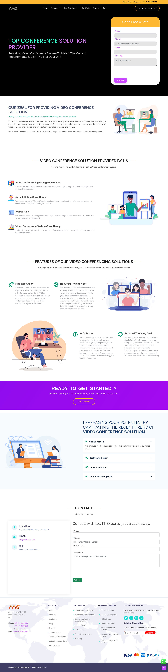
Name (117, 31)
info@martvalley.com (131, 2)
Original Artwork (119, 441)
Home (51, 610)
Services (54, 8)
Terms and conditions (57, 637)
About (45, 8)
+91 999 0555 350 (150, 2)
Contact (96, 8)
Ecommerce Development (85, 615)
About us (52, 615)
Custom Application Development (82, 620)
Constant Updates (119, 467)
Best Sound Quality (119, 457)
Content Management (83, 634)
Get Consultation (147, 8)
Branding (78, 639)
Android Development (109, 615)
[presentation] (131, 71)
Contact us (53, 619)
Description (78, 552)
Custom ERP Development (85, 610)
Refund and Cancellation (58, 641)
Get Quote (84, 401)
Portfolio (86, 8)
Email (117, 47)
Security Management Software (109, 641)
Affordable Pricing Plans (119, 476)
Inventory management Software (109, 635)
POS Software (106, 619)
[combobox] (116, 44)
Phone (118, 39)
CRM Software (80, 625)
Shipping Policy (54, 632)
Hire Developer (70, 8)
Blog (105, 8)
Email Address (79, 545)
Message (119, 55)
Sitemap (52, 628)
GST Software (80, 630)
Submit (120, 80)
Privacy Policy (54, 646)
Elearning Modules (107, 624)
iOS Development (107, 610)
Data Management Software (108, 629)
